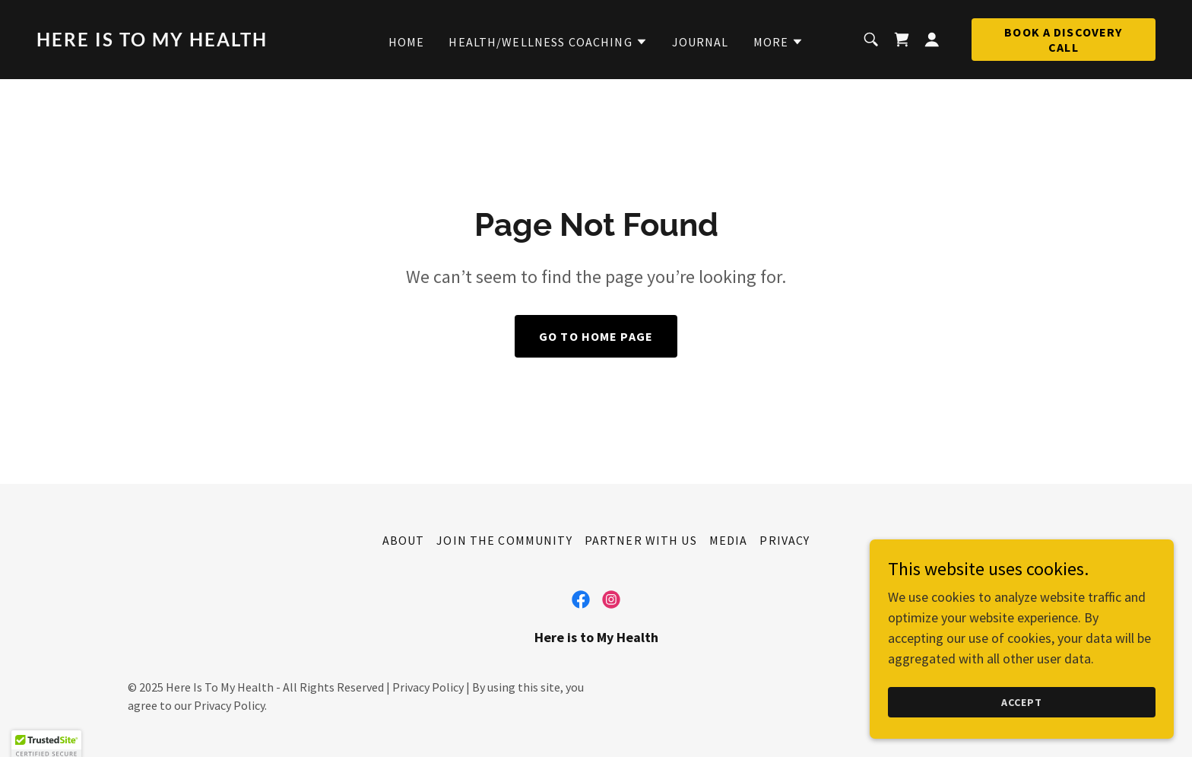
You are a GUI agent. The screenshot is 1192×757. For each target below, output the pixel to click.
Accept (1021, 702)
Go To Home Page (596, 336)
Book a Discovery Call (1063, 39)
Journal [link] (700, 41)
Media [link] (728, 540)
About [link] (403, 540)
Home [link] (406, 41)
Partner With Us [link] (641, 540)
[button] (548, 42)
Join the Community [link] (504, 540)
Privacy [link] (784, 540)
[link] (186, 41)
